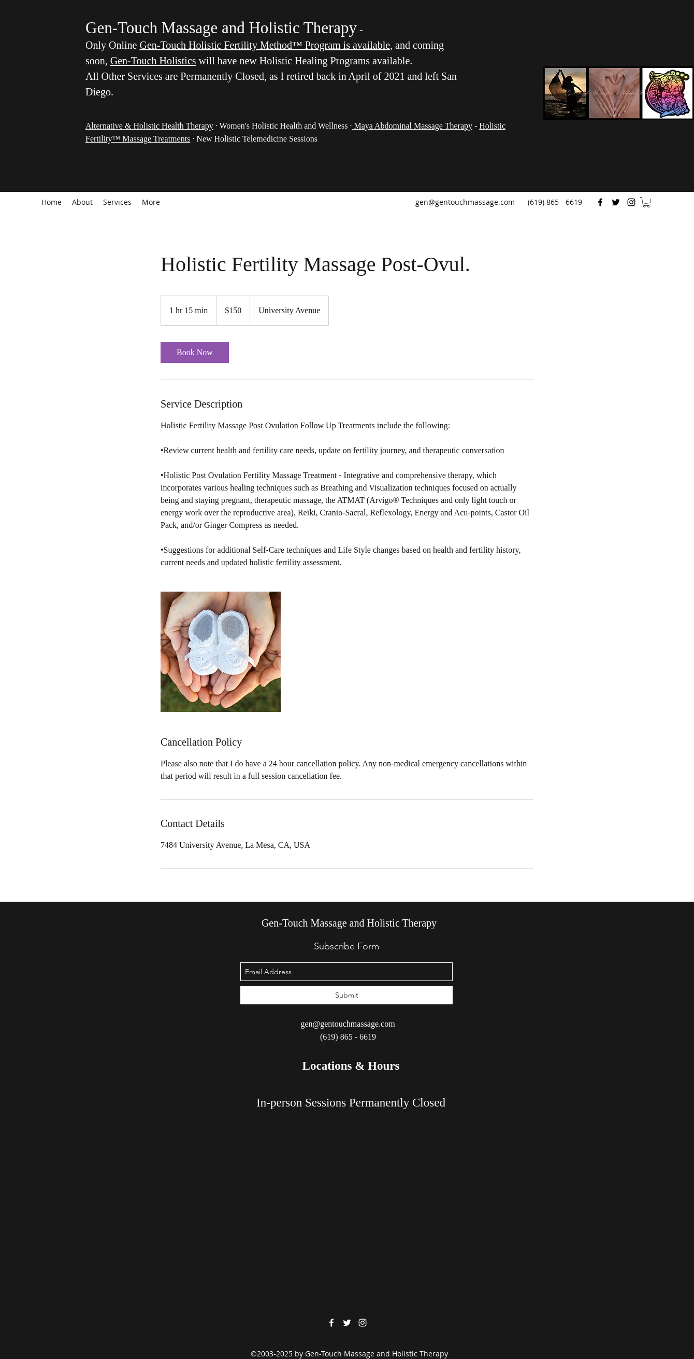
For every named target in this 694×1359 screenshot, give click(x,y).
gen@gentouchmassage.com (465, 202)
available (371, 45)
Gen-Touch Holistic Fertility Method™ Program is (245, 45)
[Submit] (346, 995)
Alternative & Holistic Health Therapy (149, 125)
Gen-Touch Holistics (153, 60)
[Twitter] (616, 202)
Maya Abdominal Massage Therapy (412, 125)
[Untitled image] (221, 652)
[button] (646, 202)
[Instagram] (631, 202)
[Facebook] (600, 202)
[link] (195, 352)
